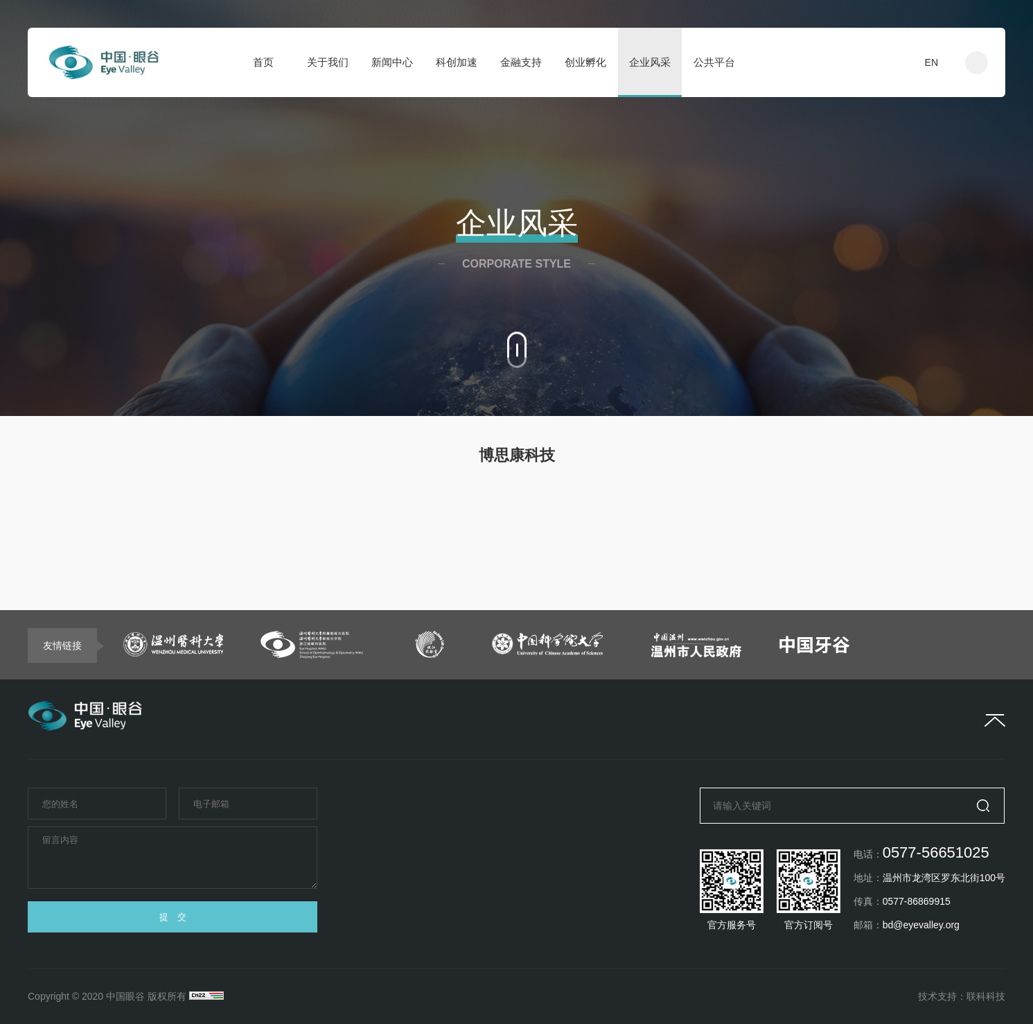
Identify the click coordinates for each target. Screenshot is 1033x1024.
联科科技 (985, 996)
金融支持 (521, 62)
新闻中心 (392, 62)
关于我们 (327, 62)
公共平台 (714, 62)
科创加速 (456, 62)
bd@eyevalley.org (921, 924)
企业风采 (650, 62)
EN (931, 62)
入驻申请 (868, 62)
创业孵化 (585, 62)
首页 (263, 62)
